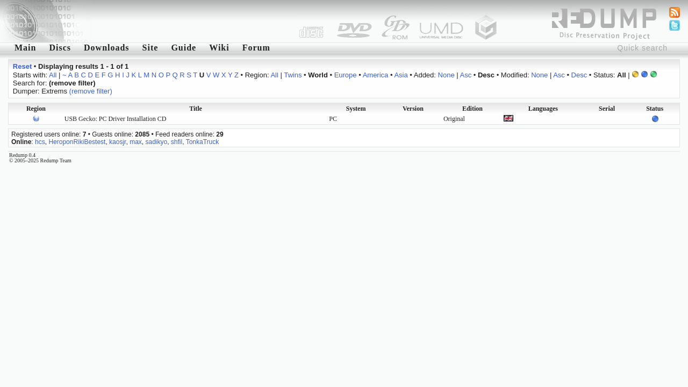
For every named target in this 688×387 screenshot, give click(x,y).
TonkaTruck (202, 142)
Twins (293, 75)
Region (36, 108)
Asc (466, 75)
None (446, 75)
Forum (256, 47)
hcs (40, 142)
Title (195, 108)
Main (25, 47)
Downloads (107, 47)
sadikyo (156, 142)
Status (654, 108)
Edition (472, 108)
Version (413, 108)
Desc (579, 75)
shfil (176, 142)
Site (150, 47)
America (376, 75)
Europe (345, 75)
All (52, 75)
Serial (607, 108)
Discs (60, 47)
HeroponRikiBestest (76, 142)
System (356, 108)
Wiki (219, 47)
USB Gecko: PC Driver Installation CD (115, 119)
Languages (543, 108)
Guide (183, 47)
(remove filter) (90, 91)
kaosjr (117, 142)
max (136, 142)
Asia (400, 75)
